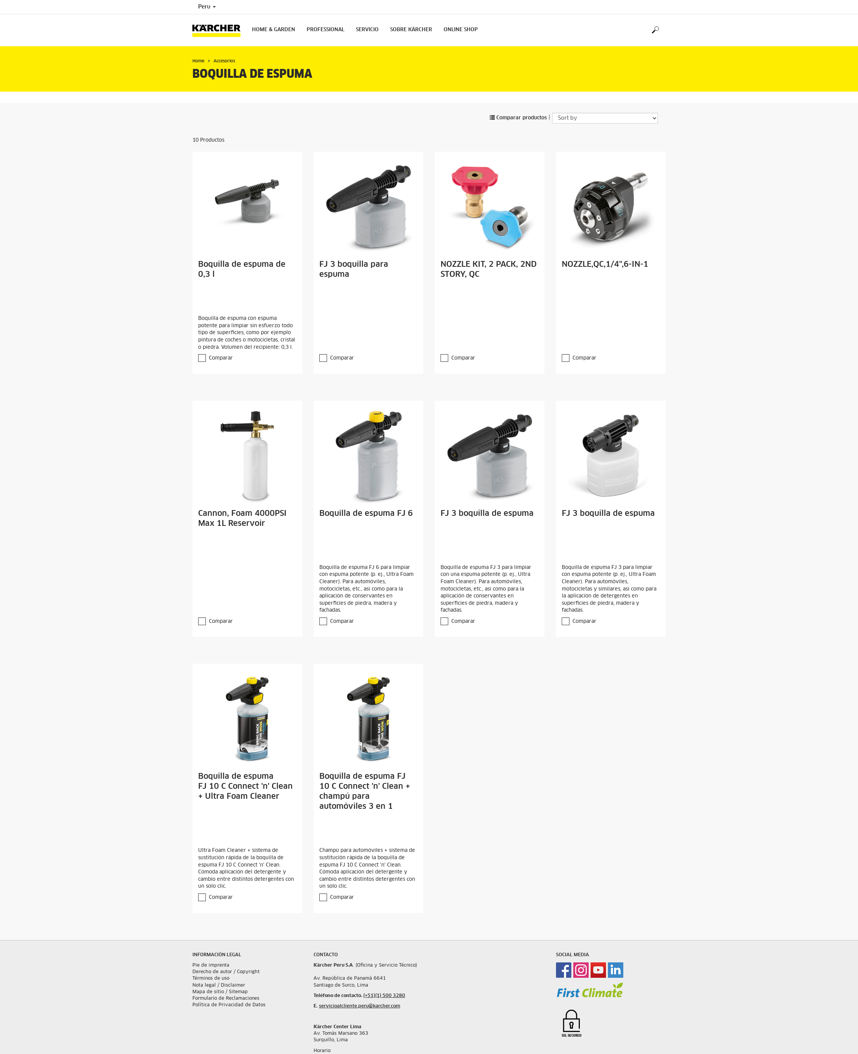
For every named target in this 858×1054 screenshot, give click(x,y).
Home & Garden (273, 29)
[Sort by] (605, 118)
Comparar (221, 358)
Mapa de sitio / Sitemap (220, 992)
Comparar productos (518, 117)
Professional (325, 29)
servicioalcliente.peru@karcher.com (359, 1006)
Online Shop (461, 29)
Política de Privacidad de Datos (228, 1005)
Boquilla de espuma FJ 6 (366, 513)
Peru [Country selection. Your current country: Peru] (207, 7)
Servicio (367, 29)
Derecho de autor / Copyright (226, 972)
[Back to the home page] (219, 30)
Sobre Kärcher (411, 29)
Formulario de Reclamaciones (225, 998)
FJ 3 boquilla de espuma (487, 513)
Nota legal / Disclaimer (218, 985)
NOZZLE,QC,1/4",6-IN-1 (605, 264)
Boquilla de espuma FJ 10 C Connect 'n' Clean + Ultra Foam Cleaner (245, 786)
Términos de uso (210, 978)
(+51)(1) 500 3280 (384, 996)
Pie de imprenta (210, 965)
